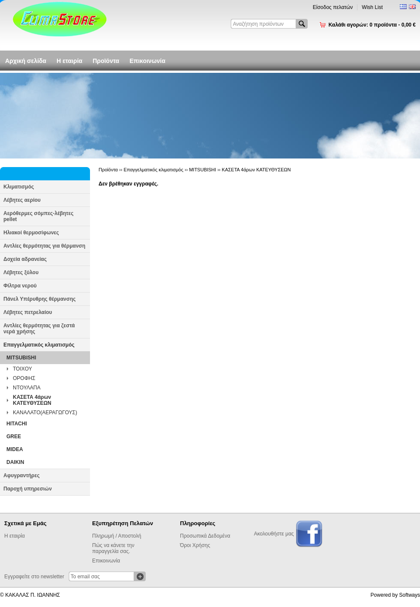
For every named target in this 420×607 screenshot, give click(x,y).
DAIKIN (15, 462)
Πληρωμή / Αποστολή (116, 536)
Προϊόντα (106, 60)
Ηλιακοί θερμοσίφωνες (31, 233)
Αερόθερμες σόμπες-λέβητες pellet (38, 216)
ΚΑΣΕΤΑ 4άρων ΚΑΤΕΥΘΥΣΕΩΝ (32, 400)
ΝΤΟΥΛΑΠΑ (27, 388)
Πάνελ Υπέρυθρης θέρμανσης (39, 299)
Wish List (372, 7)
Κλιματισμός (18, 187)
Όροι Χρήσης (195, 545)
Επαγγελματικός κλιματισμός (39, 345)
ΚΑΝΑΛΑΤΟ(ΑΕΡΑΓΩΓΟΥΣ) (45, 413)
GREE (13, 437)
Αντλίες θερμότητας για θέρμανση (44, 246)
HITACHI (16, 424)
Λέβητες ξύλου (21, 272)
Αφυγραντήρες (21, 475)
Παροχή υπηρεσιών (27, 489)
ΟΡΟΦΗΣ (24, 378)
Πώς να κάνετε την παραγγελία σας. (113, 548)
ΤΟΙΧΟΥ (22, 369)
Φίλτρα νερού (19, 286)
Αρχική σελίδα (25, 60)
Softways (409, 595)
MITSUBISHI (21, 358)
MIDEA (14, 449)
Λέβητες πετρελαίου (27, 312)
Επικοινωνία (147, 60)
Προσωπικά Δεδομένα (205, 536)
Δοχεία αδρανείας (25, 259)
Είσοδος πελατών (333, 7)
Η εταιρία (69, 60)
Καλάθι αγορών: (372, 25)
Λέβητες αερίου (22, 200)
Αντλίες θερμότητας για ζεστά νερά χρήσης (39, 329)
